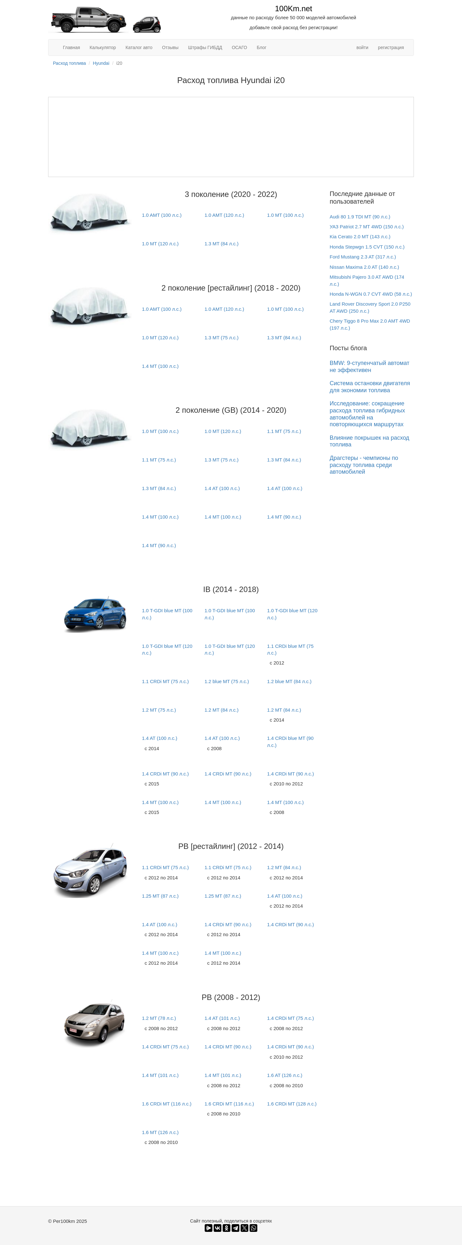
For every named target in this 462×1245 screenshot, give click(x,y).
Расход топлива (69, 63)
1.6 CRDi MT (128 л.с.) (291, 1103)
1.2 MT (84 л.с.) (221, 710)
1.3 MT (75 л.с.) (221, 337)
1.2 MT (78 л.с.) (159, 1018)
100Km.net (293, 8)
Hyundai (101, 63)
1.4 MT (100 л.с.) (160, 366)
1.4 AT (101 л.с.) (222, 1018)
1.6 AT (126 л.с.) (284, 1075)
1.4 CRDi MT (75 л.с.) (290, 1018)
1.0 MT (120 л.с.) (160, 243)
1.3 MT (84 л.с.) (221, 243)
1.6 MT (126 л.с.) (160, 1132)
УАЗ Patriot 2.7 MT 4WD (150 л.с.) (367, 226)
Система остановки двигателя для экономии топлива (370, 387)
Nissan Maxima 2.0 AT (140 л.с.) (364, 267)
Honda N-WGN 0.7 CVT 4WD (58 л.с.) (371, 294)
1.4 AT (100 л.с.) (222, 488)
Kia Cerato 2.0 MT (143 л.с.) (360, 236)
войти (362, 47)
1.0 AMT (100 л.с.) (162, 215)
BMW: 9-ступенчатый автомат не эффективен (370, 366)
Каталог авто (138, 47)
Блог (261, 47)
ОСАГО (239, 47)
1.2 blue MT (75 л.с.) (226, 681)
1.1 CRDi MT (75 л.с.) (165, 681)
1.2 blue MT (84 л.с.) (289, 681)
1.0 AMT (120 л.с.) (224, 215)
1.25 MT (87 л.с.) (160, 896)
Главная (71, 47)
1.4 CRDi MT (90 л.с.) (165, 773)
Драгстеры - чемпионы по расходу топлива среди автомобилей (364, 465)
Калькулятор (103, 47)
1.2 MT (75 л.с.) (159, 710)
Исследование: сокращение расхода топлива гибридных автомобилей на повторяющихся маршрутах (367, 414)
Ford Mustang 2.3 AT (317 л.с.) (363, 256)
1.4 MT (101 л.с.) (160, 1075)
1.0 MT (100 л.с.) (285, 215)
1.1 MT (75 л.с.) (284, 431)
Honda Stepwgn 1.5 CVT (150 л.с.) (367, 247)
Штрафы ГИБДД (205, 47)
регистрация (391, 47)
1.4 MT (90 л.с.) (284, 517)
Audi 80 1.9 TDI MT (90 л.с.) (360, 216)
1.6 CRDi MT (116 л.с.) (166, 1103)
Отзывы (170, 47)
